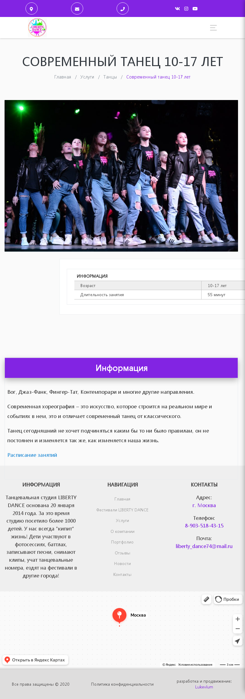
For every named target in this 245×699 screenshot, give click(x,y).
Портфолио (122, 542)
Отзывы (122, 553)
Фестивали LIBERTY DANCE (122, 510)
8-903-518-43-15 (204, 525)
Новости (122, 563)
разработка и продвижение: (204, 684)
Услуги (122, 520)
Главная (122, 499)
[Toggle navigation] (211, 28)
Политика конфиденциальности (122, 684)
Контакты (122, 574)
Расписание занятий (32, 478)
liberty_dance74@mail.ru (204, 546)
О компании (122, 531)
